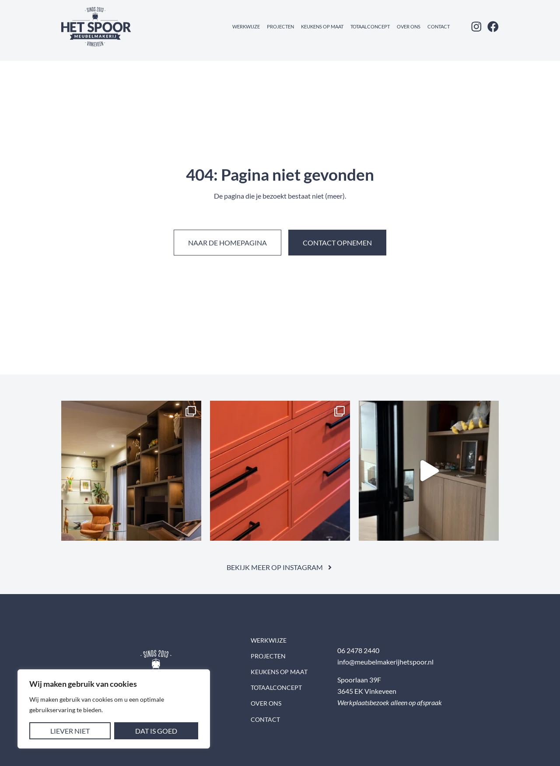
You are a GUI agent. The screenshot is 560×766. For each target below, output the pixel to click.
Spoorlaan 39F (359, 679)
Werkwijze (246, 26)
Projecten (280, 26)
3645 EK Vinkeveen (366, 691)
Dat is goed (156, 731)
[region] (114, 709)
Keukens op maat (322, 26)
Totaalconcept (370, 26)
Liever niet (70, 731)
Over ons (408, 26)
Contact (438, 26)
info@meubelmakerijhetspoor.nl (385, 662)
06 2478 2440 (358, 650)
